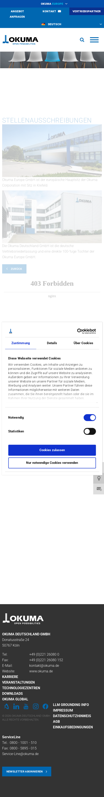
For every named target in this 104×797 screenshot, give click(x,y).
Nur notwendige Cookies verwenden (52, 463)
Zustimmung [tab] (20, 343)
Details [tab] (52, 343)
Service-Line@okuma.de (20, 754)
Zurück (16, 311)
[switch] (86, 430)
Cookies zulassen (52, 450)
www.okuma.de (41, 671)
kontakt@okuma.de (44, 666)
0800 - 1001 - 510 (23, 743)
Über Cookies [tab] (83, 343)
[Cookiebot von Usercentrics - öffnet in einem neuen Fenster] (77, 331)
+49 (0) (34, 654)
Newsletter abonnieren (24, 771)
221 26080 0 (49, 654)
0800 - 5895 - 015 (23, 748)
